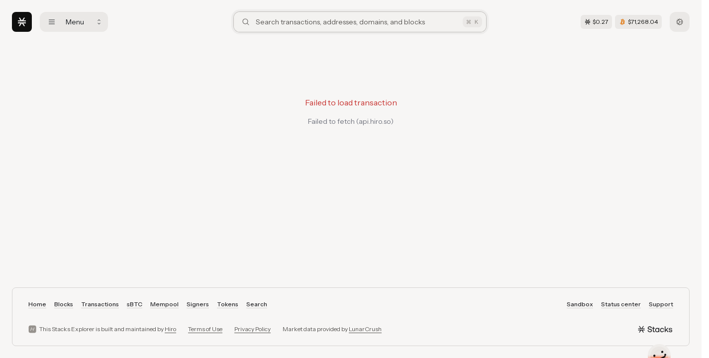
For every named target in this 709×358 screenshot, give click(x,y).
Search (256, 304)
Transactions (100, 304)
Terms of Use (205, 329)
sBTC (134, 304)
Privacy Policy (252, 329)
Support (661, 304)
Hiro (170, 329)
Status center (621, 304)
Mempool (164, 304)
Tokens (227, 304)
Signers (198, 304)
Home (37, 304)
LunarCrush (365, 329)
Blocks (63, 304)
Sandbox (580, 304)
